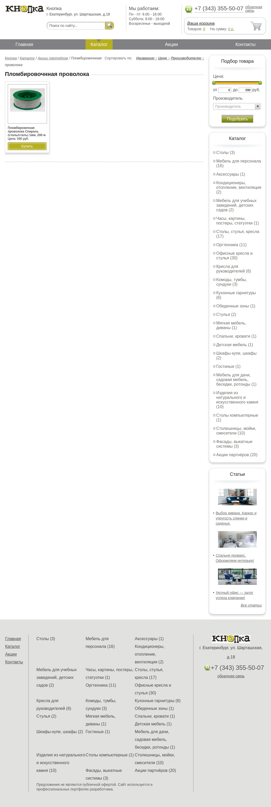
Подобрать (237, 119)
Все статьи (251, 605)
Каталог (99, 44)
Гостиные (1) (228, 366)
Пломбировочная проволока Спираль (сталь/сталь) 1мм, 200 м (26, 131)
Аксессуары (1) (230, 174)
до (235, 90)
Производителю (187, 58)
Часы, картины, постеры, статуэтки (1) (237, 220)
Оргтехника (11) (231, 245)
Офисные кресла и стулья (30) (234, 255)
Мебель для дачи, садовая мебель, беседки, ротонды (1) (236, 379)
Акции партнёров (53, 58)
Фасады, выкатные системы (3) (234, 443)
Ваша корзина (200, 23)
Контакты (245, 44)
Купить (27, 146)
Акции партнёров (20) (237, 455)
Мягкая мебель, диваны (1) (231, 325)
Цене (164, 58)
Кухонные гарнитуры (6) (158, 701)
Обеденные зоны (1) (235, 306)
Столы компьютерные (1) (110, 755)
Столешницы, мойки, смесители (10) (236, 430)
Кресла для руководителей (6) (233, 268)
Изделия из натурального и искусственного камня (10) (237, 400)
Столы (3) (225, 152)
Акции (171, 44)
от (215, 90)
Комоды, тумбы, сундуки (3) (231, 281)
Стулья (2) (226, 314)
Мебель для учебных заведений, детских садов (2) (236, 205)
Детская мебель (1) (234, 345)
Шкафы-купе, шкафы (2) (59, 732)
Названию (146, 58)
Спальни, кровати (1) (236, 336)
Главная (24, 44)
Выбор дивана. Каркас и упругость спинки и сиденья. (236, 518)
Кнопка (11, 58)
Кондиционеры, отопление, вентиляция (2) (238, 187)
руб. (256, 90)
